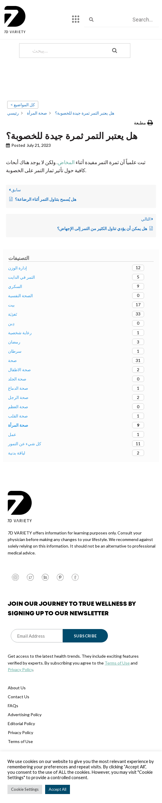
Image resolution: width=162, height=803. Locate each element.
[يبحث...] (67, 69)
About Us (17, 706)
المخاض (66, 180)
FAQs (13, 724)
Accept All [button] (57, 789)
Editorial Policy (21, 742)
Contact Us (18, 715)
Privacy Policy (20, 687)
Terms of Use (117, 681)
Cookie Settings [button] (25, 789)
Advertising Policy (25, 733)
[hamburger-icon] (75, 19)
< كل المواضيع (22, 122)
